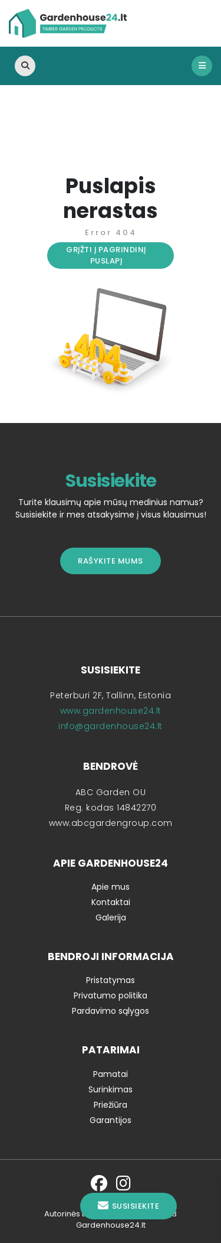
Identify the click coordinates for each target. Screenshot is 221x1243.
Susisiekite (128, 1206)
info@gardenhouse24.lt (110, 726)
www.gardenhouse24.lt (110, 711)
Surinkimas (110, 1089)
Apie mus (110, 887)
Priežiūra (110, 1105)
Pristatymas (110, 980)
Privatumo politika (110, 995)
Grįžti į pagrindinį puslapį (106, 255)
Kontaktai (110, 902)
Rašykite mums (110, 561)
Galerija (110, 917)
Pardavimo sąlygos (110, 1011)
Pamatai (110, 1074)
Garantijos (110, 1120)
